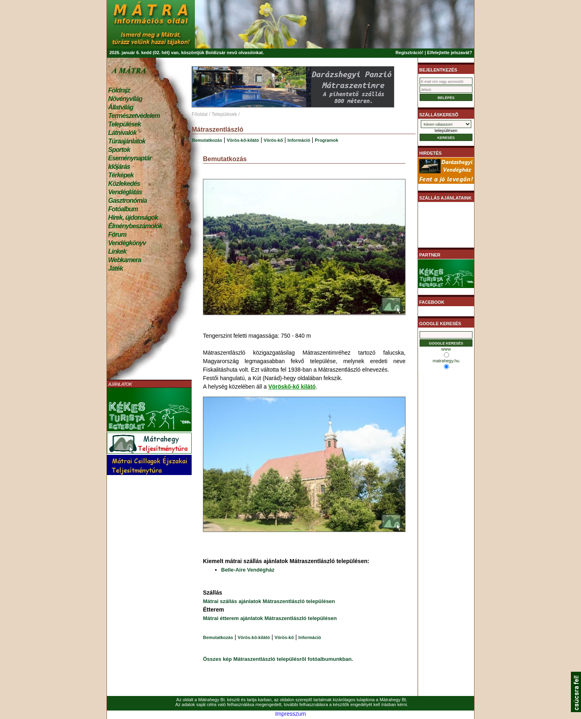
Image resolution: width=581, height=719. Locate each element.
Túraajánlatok (126, 141)
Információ (299, 140)
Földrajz (119, 90)
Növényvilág (125, 98)
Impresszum (290, 714)
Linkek (117, 251)
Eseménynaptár (129, 158)
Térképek (121, 175)
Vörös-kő (273, 140)
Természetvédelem (134, 115)
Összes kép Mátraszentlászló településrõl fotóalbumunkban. (278, 659)
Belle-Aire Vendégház (247, 570)
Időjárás (119, 166)
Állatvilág (120, 107)
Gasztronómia (127, 200)
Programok (326, 140)
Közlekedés (124, 183)
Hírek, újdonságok (133, 217)
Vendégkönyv (127, 243)
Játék (115, 268)
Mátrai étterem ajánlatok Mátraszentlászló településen (270, 618)
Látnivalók (122, 132)
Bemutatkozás (207, 140)
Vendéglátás (125, 192)
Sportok (119, 149)
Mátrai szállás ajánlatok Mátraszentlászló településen (269, 601)
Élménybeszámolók (135, 226)
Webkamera (124, 259)
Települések (124, 124)
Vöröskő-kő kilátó (292, 386)
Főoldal (199, 114)
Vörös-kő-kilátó (243, 140)
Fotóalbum (123, 209)
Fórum (117, 234)
